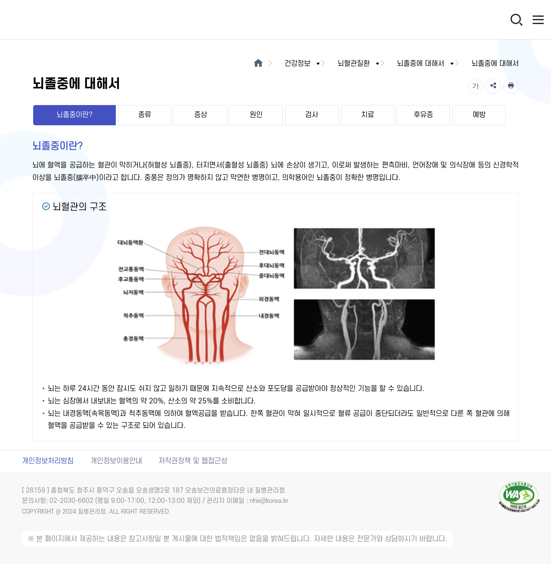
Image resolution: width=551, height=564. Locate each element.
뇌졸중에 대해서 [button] (426, 64)
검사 (311, 115)
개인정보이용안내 (116, 461)
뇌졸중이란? (74, 115)
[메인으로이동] (258, 64)
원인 (256, 115)
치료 (367, 115)
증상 (200, 115)
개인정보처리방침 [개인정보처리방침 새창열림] (48, 461)
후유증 (423, 115)
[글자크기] (475, 86)
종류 (144, 115)
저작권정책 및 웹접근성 (192, 461)
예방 (479, 115)
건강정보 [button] (303, 64)
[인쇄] (511, 86)
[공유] (493, 86)
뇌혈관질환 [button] (359, 64)
